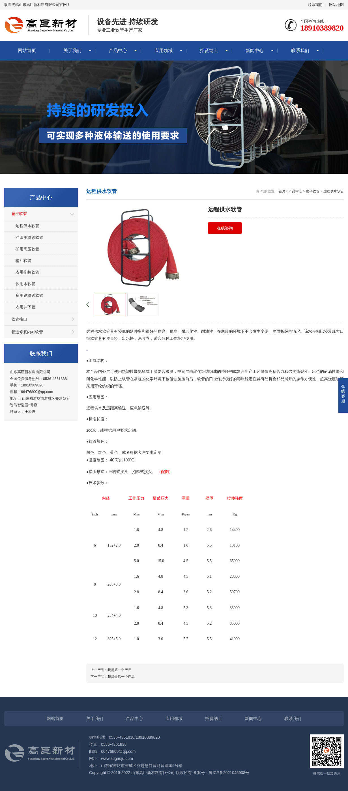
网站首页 (27, 50)
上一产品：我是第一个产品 (111, 670)
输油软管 (23, 260)
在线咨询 (225, 228)
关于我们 (72, 50)
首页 (282, 191)
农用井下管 (25, 307)
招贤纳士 (209, 50)
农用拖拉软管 (27, 272)
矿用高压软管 (27, 249)
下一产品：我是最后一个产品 (113, 677)
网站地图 (336, 5)
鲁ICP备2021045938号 (229, 772)
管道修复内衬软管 (27, 332)
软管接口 (19, 319)
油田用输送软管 (29, 237)
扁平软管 (19, 213)
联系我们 (315, 5)
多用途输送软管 (29, 295)
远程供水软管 (27, 225)
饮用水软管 (25, 283)
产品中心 (118, 50)
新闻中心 (255, 50)
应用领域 (163, 50)
